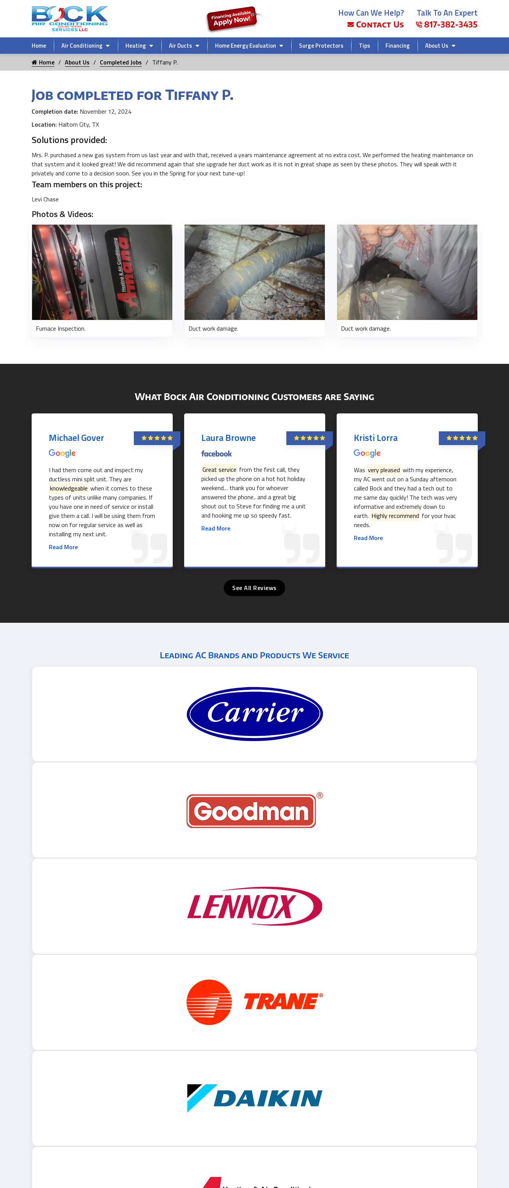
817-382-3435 (447, 24)
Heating (135, 45)
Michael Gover (76, 437)
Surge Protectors (321, 45)
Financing (397, 45)
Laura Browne (228, 437)
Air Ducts (180, 45)
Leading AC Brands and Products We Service (254, 654)
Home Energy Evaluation (245, 45)
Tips (364, 45)
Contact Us (375, 24)
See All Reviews (254, 587)
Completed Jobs (121, 62)
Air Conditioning (82, 45)
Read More (63, 546)
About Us (436, 45)
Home (39, 45)
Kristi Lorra (376, 437)
